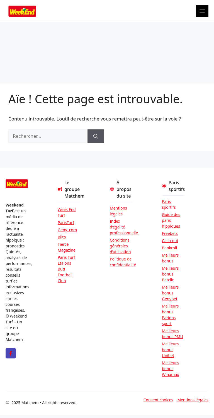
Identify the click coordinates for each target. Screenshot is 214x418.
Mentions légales (118, 211)
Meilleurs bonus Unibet (170, 349)
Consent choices (158, 399)
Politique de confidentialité (121, 261)
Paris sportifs (169, 204)
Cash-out (170, 240)
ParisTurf (66, 222)
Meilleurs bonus (170, 258)
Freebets (170, 233)
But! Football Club (65, 274)
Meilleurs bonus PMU (172, 333)
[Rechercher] (95, 136)
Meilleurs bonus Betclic (170, 273)
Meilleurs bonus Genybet (170, 292)
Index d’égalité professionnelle (121, 226)
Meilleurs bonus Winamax (170, 368)
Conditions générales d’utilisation (120, 245)
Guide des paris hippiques (171, 220)
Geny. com (67, 229)
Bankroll (169, 247)
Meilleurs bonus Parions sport (170, 314)
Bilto (62, 237)
